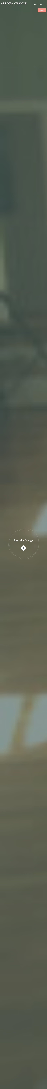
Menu (42, 10)
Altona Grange (14, 3)
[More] (44, 4)
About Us (38, 4)
